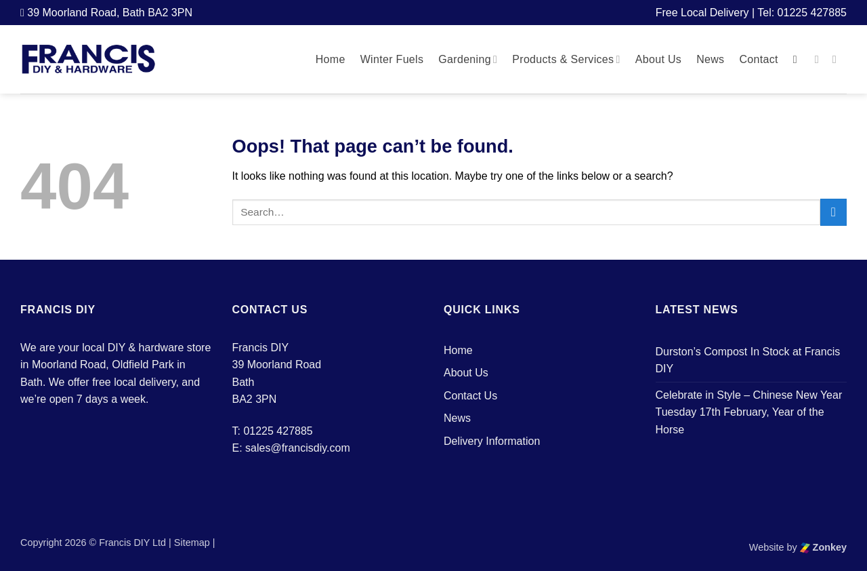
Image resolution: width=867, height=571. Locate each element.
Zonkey (823, 547)
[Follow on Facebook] (820, 59)
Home (330, 59)
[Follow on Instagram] (837, 59)
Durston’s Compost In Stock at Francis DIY (748, 360)
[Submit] (833, 212)
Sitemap (192, 542)
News (710, 59)
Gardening (467, 59)
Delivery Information (492, 441)
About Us (658, 59)
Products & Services (566, 59)
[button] (798, 59)
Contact (758, 59)
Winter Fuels (392, 59)
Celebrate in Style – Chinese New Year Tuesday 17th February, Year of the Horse (749, 412)
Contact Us (470, 395)
